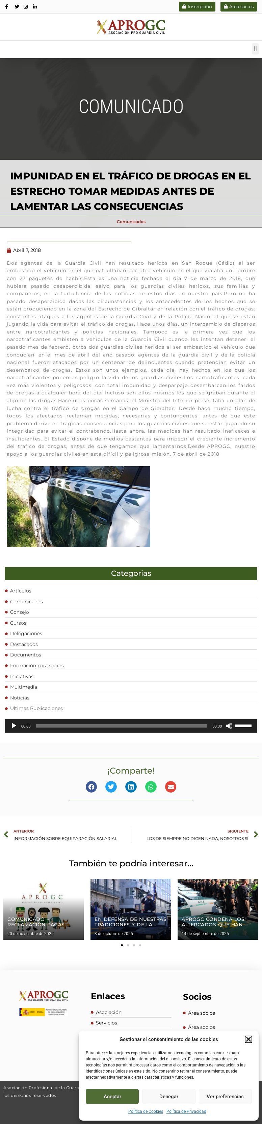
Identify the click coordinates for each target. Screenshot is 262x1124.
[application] (131, 725)
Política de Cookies (145, 1111)
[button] (248, 1039)
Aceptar (112, 1097)
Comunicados (131, 221)
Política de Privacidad (186, 1111)
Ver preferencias (225, 1097)
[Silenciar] (229, 725)
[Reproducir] (13, 725)
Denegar (168, 1097)
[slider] (121, 725)
